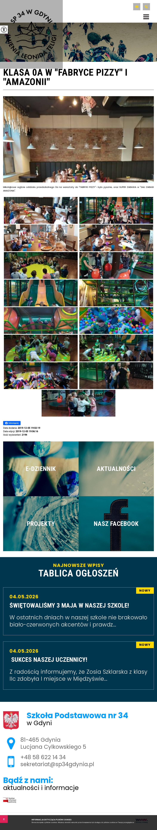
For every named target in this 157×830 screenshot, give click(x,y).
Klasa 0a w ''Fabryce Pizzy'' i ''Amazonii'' (65, 77)
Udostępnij (11, 423)
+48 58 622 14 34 (146, 6)
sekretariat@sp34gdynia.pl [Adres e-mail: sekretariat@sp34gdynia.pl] (57, 764)
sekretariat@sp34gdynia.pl (136, 6)
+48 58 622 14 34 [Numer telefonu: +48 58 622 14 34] (43, 757)
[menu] (146, 16)
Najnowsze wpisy (78, 570)
